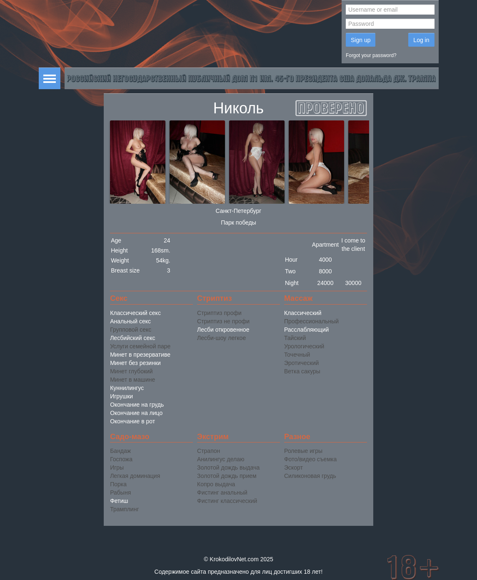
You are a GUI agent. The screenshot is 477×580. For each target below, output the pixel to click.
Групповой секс (130, 329)
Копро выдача (216, 484)
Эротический (301, 363)
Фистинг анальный (222, 492)
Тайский (295, 338)
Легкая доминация (135, 475)
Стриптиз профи (219, 313)
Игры (117, 467)
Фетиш (119, 501)
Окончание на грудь (137, 404)
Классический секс (135, 313)
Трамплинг (124, 509)
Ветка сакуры (302, 371)
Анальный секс (130, 321)
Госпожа (121, 459)
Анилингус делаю (220, 459)
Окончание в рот (132, 421)
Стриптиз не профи (223, 321)
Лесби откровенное (223, 329)
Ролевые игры (303, 451)
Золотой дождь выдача (228, 467)
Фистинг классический (227, 501)
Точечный (297, 354)
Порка (118, 484)
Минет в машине (132, 379)
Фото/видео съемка (310, 459)
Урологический (304, 346)
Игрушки (121, 396)
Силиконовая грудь (310, 475)
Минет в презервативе (140, 354)
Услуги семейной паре (140, 346)
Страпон (208, 451)
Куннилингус (127, 388)
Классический (303, 313)
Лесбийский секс (132, 338)
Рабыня (120, 492)
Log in (421, 40)
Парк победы (238, 222)
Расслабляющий (306, 329)
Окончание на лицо (136, 413)
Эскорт (293, 467)
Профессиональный (311, 321)
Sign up (360, 40)
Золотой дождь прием (227, 475)
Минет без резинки (135, 363)
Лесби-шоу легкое (221, 338)
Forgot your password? (371, 55)
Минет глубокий (131, 371)
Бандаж (120, 451)
